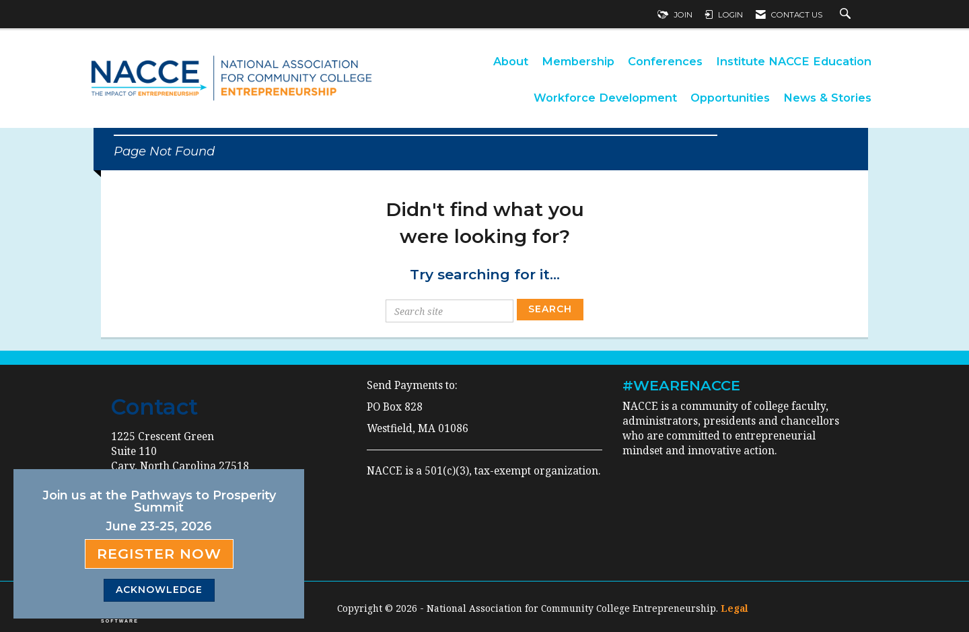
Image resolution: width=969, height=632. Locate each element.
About (510, 61)
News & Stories (827, 97)
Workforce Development (605, 97)
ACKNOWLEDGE (159, 590)
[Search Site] (847, 14)
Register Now (159, 553)
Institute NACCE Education (793, 61)
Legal (734, 608)
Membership (578, 61)
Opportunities (730, 97)
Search (550, 309)
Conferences (665, 61)
